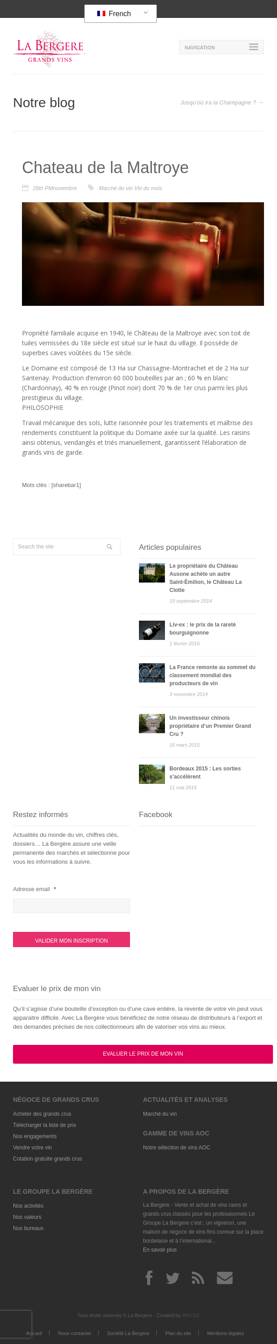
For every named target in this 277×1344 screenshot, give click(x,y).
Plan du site (178, 1333)
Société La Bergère (128, 1333)
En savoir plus (160, 1250)
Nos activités (28, 1206)
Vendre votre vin (32, 1147)
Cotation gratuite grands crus (47, 1159)
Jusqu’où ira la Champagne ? (218, 102)
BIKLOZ (190, 1315)
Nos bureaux (28, 1228)
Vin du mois (148, 188)
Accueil (34, 1333)
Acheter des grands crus (42, 1114)
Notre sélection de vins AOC (176, 1147)
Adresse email (34, 889)
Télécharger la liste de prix (44, 1125)
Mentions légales (225, 1333)
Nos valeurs (27, 1217)
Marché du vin (116, 188)
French (114, 13)
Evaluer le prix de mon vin (143, 1054)
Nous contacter (74, 1333)
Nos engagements (34, 1136)
